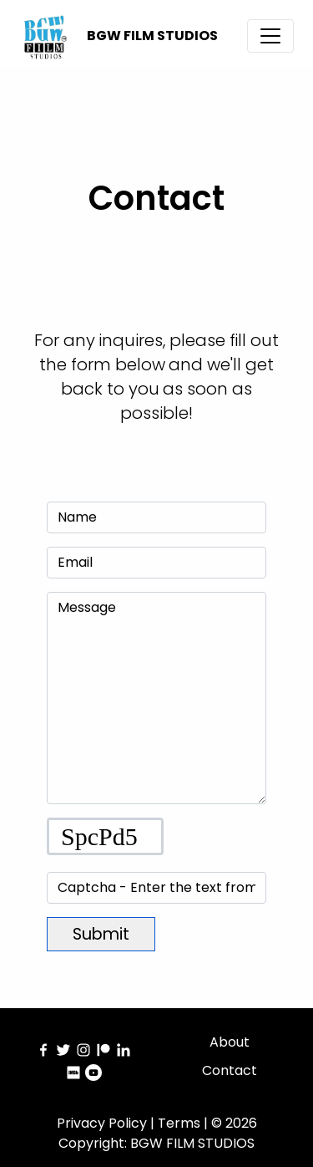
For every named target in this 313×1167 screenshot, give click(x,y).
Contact (229, 1070)
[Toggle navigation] (270, 36)
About (230, 1042)
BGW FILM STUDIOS (152, 35)
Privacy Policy (102, 1123)
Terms (179, 1123)
